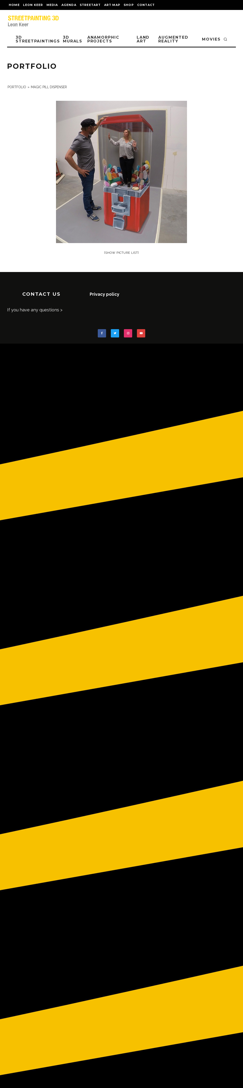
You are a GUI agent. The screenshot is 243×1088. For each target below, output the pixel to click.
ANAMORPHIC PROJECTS (103, 39)
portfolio (17, 87)
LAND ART (143, 39)
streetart (90, 5)
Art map (112, 5)
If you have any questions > (34, 309)
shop (129, 5)
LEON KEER (33, 5)
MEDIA (52, 5)
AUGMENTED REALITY (173, 39)
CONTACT (146, 5)
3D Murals (73, 39)
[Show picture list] (121, 252)
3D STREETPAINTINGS (38, 39)
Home (14, 5)
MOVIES (211, 39)
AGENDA (68, 5)
